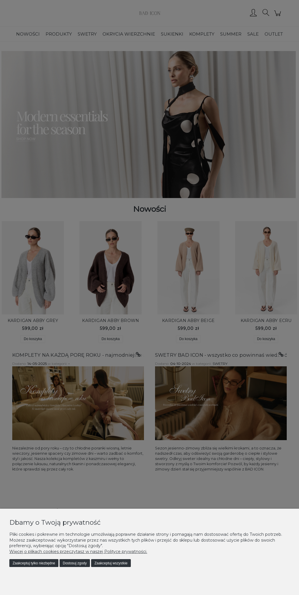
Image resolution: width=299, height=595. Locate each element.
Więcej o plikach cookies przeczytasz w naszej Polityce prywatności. (78, 551)
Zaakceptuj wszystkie (110, 563)
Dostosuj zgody (75, 563)
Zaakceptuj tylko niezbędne (34, 563)
